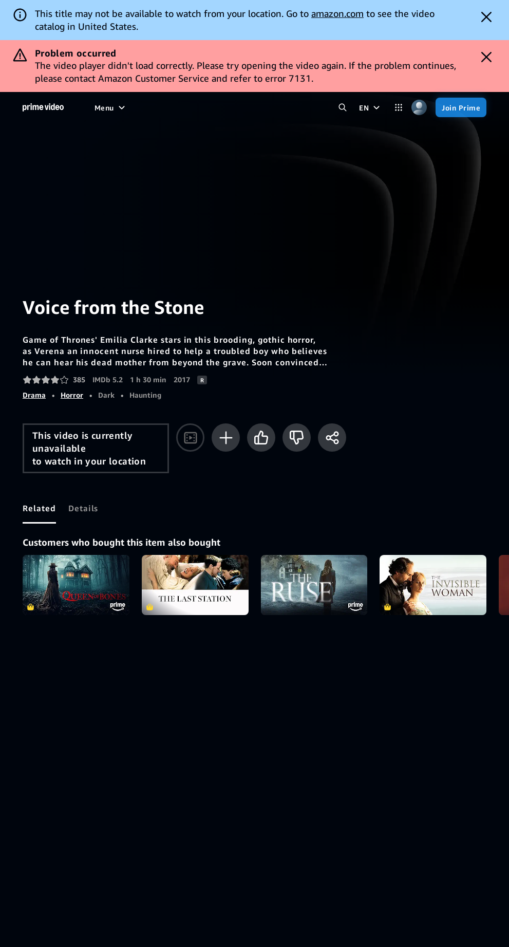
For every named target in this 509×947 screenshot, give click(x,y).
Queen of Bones (76, 585)
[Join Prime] (461, 107)
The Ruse (314, 585)
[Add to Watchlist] (226, 437)
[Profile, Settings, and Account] (419, 107)
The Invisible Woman (433, 585)
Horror (72, 395)
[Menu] (111, 107)
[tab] (39, 508)
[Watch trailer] (190, 437)
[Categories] (398, 107)
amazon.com (337, 13)
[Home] (43, 107)
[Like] (261, 437)
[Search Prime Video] (342, 107)
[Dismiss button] (486, 17)
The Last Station (195, 585)
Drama (34, 395)
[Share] (332, 437)
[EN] (370, 107)
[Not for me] (296, 437)
